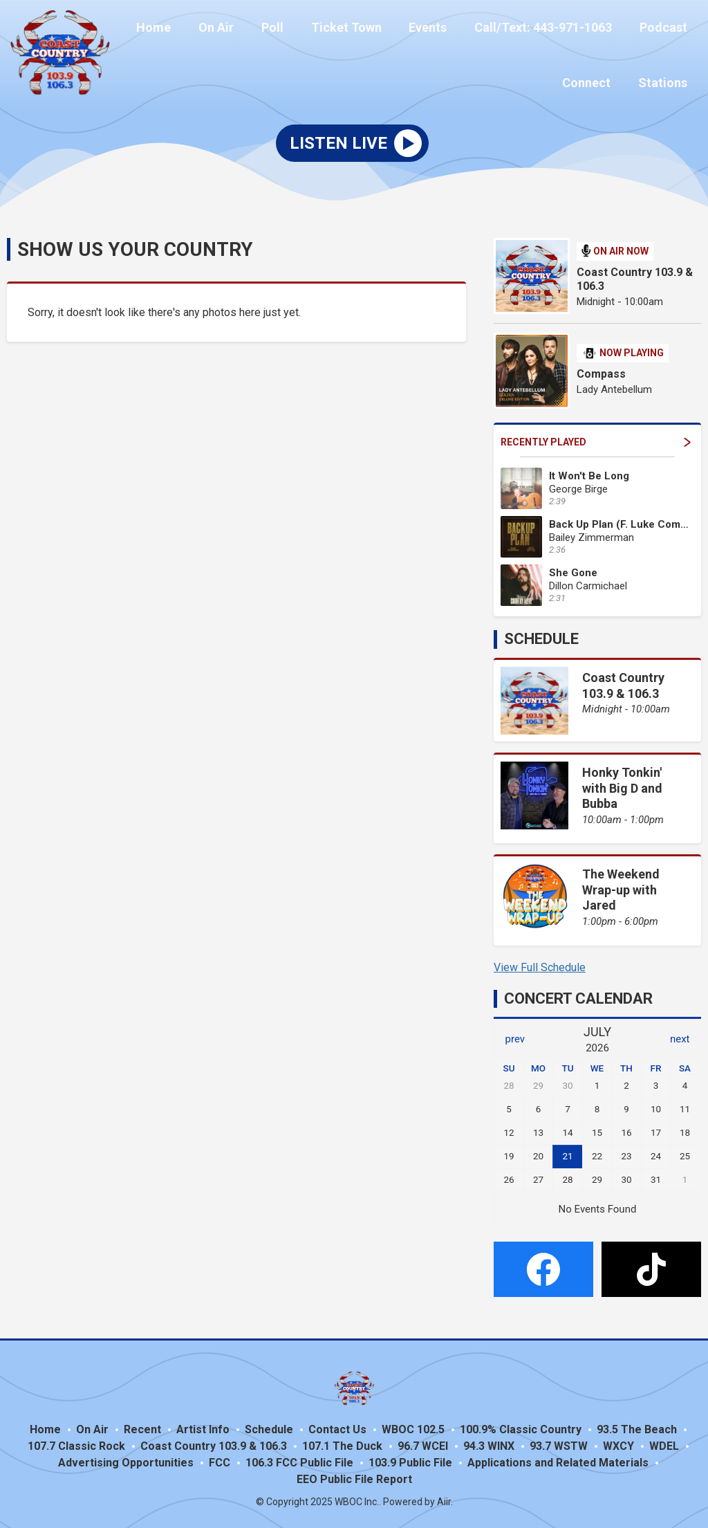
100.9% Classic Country (520, 1427)
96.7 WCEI (423, 1444)
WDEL (664, 1444)
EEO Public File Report (354, 1477)
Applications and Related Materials (558, 1460)
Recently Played (596, 439)
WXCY (618, 1444)
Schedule (541, 636)
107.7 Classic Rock (76, 1444)
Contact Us (337, 1427)
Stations (665, 80)
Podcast (666, 29)
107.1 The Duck (342, 1444)
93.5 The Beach (637, 1427)
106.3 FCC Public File (299, 1460)
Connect (594, 80)
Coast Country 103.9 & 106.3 (635, 277)
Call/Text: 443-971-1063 (551, 29)
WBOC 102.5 (413, 1427)
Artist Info (203, 1427)
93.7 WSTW (559, 1444)
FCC (219, 1460)
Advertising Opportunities (126, 1460)
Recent (142, 1427)
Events (441, 29)
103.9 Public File (410, 1460)
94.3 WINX (488, 1444)
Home (188, 29)
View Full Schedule (540, 965)
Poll (297, 29)
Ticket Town (365, 29)
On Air (245, 29)
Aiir (444, 1499)
